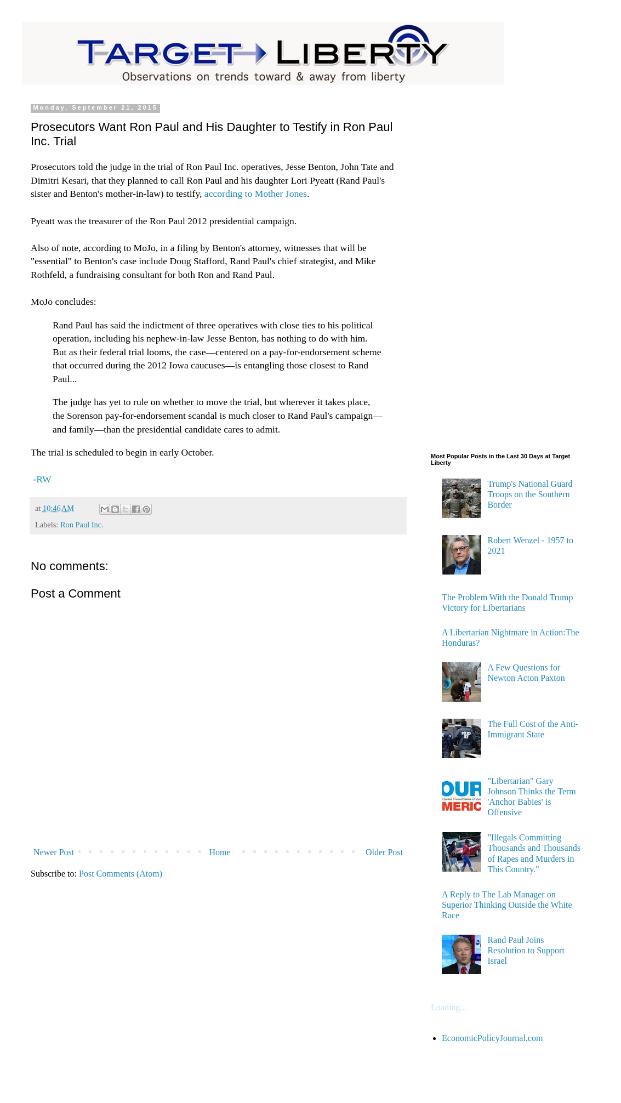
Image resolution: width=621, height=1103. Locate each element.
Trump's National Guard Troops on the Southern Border (529, 494)
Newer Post (53, 852)
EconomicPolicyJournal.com (492, 1038)
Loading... (448, 1007)
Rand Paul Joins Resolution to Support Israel (525, 950)
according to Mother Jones (254, 193)
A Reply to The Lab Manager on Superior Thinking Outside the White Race (507, 905)
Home (220, 852)
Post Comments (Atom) (120, 873)
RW (43, 479)
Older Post (384, 852)
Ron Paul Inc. (82, 524)
